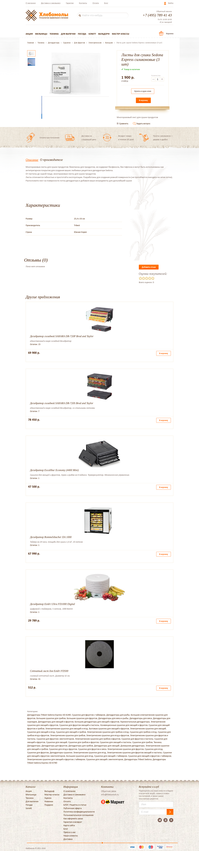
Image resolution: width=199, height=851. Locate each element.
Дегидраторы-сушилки (61, 752)
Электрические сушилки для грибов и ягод (108, 731)
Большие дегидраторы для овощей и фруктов (97, 721)
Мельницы (41, 33)
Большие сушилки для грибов (51, 718)
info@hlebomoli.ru (110, 794)
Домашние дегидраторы (132, 745)
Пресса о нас (69, 832)
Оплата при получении (49, 137)
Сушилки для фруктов (38, 752)
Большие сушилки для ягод (79, 755)
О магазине (31, 3)
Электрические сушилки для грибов (67, 735)
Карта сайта (69, 825)
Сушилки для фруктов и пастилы (137, 738)
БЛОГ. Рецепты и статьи (74, 804)
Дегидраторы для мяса (141, 718)
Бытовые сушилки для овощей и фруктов (109, 728)
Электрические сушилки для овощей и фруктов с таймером (56, 759)
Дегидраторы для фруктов (54, 745)
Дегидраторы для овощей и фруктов (56, 721)
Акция (29, 33)
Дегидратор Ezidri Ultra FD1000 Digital (52, 604)
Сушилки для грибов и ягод (143, 731)
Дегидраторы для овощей (106, 745)
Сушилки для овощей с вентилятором (104, 759)
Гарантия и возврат (72, 821)
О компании (69, 791)
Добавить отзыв (149, 267)
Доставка (67, 839)
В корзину (143, 100)
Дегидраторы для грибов (80, 745)
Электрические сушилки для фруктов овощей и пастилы (134, 752)
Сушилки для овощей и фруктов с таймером (149, 755)
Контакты (83, 3)
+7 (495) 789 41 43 (157, 15)
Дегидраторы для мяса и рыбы (113, 718)
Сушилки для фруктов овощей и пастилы (79, 725)
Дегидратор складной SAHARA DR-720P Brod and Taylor (61, 336)
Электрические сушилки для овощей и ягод (66, 728)
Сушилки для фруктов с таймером (88, 714)
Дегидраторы (33, 745)
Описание (32, 159)
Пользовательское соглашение (78, 815)
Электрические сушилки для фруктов (125, 749)
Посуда (82, 33)
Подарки (48, 804)
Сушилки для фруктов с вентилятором (55, 738)
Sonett (92, 33)
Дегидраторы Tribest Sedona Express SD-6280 (49, 714)
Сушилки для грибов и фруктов (83, 742)
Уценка (47, 798)
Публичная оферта (72, 808)
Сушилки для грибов (142, 742)
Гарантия (70, 3)
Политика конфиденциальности (79, 811)
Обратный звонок (164, 11)
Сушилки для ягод (154, 749)
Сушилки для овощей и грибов (71, 731)
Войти (170, 3)
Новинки (48, 801)
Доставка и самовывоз (50, 3)
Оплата (96, 3)
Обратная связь (108, 791)
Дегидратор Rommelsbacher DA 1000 (51, 537)
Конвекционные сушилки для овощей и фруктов (124, 725)
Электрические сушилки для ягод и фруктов (107, 735)
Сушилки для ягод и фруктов (63, 749)
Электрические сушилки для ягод (89, 752)
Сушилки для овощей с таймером (110, 755)
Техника (54, 33)
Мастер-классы (120, 33)
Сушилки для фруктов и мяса (92, 749)
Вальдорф (104, 33)
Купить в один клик (142, 91)
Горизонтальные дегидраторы (135, 721)
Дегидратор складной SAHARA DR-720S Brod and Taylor (61, 403)
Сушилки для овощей (56, 742)
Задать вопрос (143, 123)
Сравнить (123, 123)
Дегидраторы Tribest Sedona (138, 759)
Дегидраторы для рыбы (118, 714)
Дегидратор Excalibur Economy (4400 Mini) (54, 470)
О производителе (51, 159)
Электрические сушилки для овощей (148, 728)
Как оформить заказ (73, 818)
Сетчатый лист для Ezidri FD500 (49, 670)
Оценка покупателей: (153, 273)
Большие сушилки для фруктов (82, 718)
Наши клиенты (70, 835)
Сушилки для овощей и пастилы (115, 742)
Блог (106, 3)
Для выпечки (68, 33)
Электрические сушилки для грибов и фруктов (97, 738)
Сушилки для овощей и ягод (41, 731)
